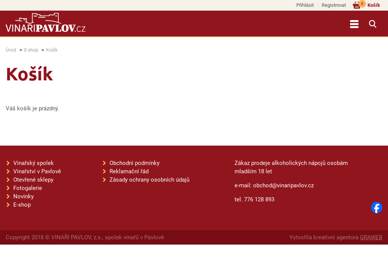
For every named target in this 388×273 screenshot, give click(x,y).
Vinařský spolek (33, 163)
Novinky (23, 196)
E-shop (31, 50)
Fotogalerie (27, 188)
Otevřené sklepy (33, 179)
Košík (369, 5)
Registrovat (334, 5)
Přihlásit (305, 5)
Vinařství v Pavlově (37, 171)
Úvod (11, 50)
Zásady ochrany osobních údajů (149, 179)
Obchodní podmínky (135, 163)
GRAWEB (371, 237)
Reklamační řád (129, 171)
